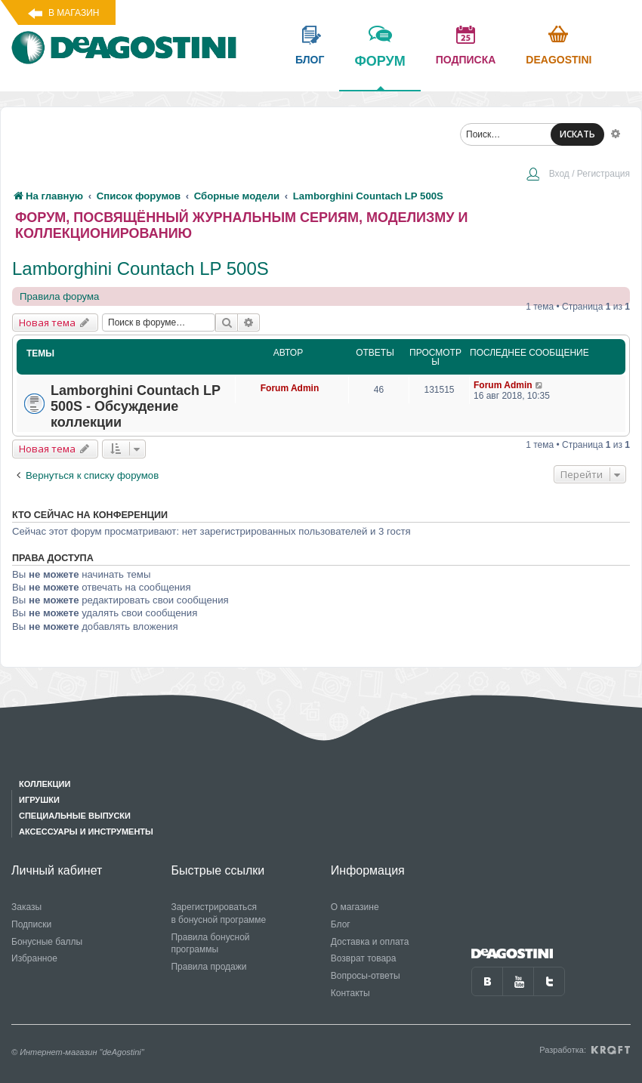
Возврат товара (364, 958)
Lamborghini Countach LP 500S (140, 268)
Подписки (31, 924)
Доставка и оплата (370, 941)
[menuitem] (578, 175)
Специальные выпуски (75, 815)
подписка (466, 60)
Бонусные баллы (46, 941)
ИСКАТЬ (577, 134)
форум (379, 72)
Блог (340, 924)
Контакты (350, 993)
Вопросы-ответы (365, 975)
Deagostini (558, 60)
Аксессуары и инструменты (86, 831)
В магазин (73, 13)
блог (309, 60)
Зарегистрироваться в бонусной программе (218, 913)
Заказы (26, 907)
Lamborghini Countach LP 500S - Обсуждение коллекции (136, 406)
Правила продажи (208, 966)
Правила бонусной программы (210, 943)
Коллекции (44, 783)
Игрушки (39, 799)
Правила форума (59, 296)
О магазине (355, 907)
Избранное (34, 958)
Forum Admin (290, 388)
